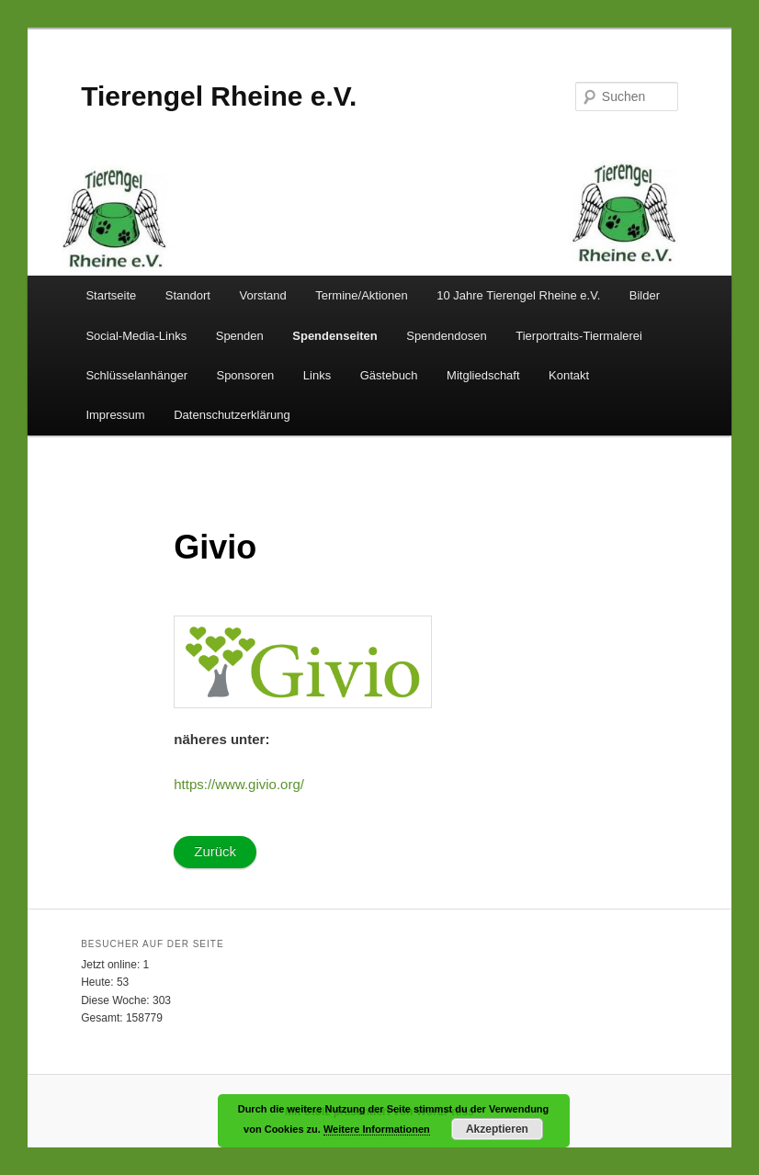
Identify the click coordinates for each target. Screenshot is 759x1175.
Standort (187, 295)
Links (317, 375)
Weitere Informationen (376, 1129)
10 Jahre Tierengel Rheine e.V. (518, 295)
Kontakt (569, 375)
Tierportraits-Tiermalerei (578, 336)
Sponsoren (245, 375)
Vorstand (262, 295)
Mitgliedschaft (483, 375)
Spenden (240, 336)
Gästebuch (389, 375)
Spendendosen (446, 336)
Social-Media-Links (136, 336)
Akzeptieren (497, 1129)
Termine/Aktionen (361, 295)
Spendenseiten (334, 336)
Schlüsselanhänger (136, 375)
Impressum (114, 415)
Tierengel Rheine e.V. (219, 96)
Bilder (644, 295)
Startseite (110, 295)
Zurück (215, 851)
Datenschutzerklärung (231, 415)
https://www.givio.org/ (239, 784)
